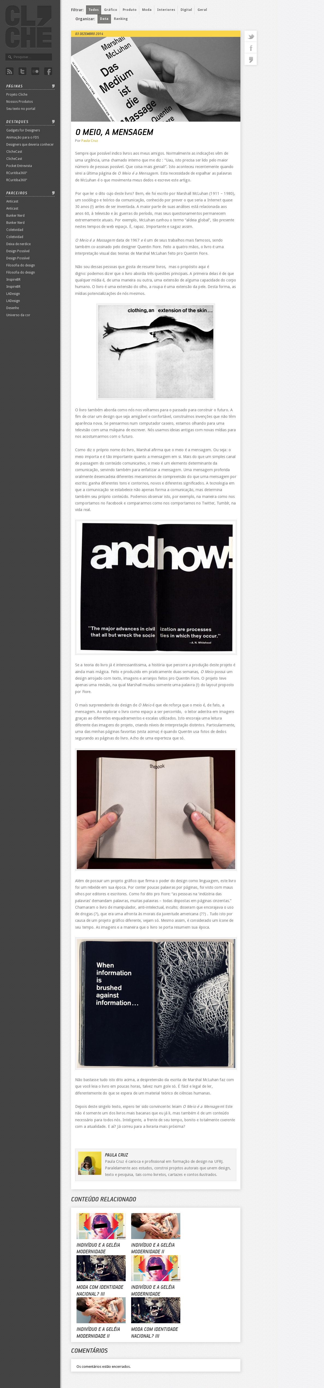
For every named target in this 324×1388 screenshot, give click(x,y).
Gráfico (110, 10)
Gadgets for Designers (23, 130)
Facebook (48, 71)
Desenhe (12, 308)
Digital (186, 10)
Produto (130, 10)
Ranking (121, 19)
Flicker (35, 71)
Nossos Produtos (19, 102)
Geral (202, 10)
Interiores (166, 10)
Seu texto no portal (20, 109)
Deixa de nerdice (18, 244)
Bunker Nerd (15, 216)
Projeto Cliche (16, 94)
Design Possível (18, 251)
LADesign (13, 294)
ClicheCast (14, 152)
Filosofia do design (20, 265)
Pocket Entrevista (19, 166)
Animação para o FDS (22, 137)
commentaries (251, 59)
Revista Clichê (28, 26)
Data (104, 19)
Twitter (22, 71)
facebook (251, 48)
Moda (147, 10)
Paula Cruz (89, 141)
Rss (9, 71)
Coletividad (14, 230)
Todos (94, 10)
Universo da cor (18, 315)
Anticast (12, 201)
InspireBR (13, 279)
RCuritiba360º (16, 173)
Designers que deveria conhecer (30, 144)
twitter (251, 36)
